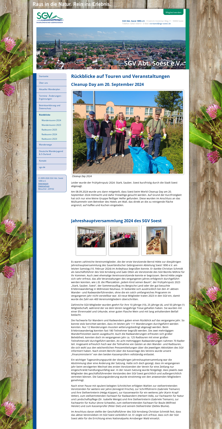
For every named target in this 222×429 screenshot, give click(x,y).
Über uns (43, 82)
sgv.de (42, 167)
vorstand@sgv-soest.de (160, 23)
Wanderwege (45, 144)
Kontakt (42, 160)
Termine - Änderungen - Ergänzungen (50, 97)
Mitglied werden (173, 12)
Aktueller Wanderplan (49, 89)
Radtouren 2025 (49, 129)
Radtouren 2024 (49, 134)
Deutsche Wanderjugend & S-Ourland (51, 153)
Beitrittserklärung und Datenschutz (49, 107)
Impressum (43, 183)
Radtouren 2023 (49, 138)
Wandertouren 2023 (51, 125)
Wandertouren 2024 (51, 120)
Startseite (43, 76)
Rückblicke (44, 114)
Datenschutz (43, 186)
